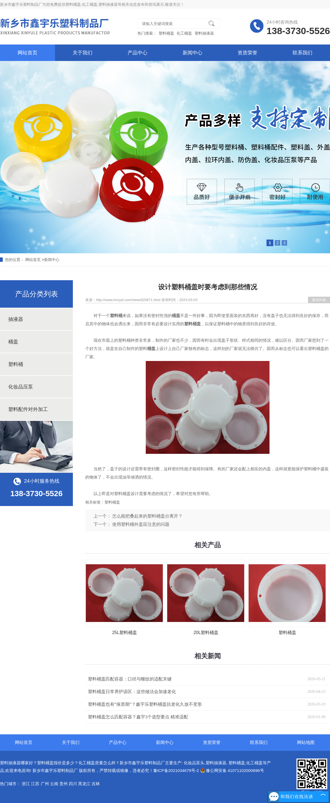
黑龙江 (84, 783)
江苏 (35, 783)
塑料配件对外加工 (28, 409)
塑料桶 (15, 364)
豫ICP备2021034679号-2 (176, 770)
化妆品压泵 (20, 387)
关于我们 (82, 52)
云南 (54, 783)
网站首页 (27, 52)
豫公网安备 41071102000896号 (232, 770)
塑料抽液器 (204, 33)
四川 (73, 783)
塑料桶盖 (73, 4)
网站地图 (306, 742)
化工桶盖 (185, 33)
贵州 (63, 783)
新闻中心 (192, 52)
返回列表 (319, 300)
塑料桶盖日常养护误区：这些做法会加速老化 (132, 691)
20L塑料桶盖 (206, 632)
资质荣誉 (247, 52)
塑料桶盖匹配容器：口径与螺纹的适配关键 (130, 679)
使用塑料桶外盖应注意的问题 (140, 524)
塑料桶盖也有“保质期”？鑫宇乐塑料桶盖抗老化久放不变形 (145, 704)
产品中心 (137, 52)
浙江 (26, 783)
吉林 (96, 783)
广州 (45, 783)
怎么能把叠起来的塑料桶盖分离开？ (147, 516)
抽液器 (15, 319)
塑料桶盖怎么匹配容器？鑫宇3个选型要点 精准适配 (138, 717)
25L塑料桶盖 (124, 632)
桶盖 (13, 341)
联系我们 (302, 52)
